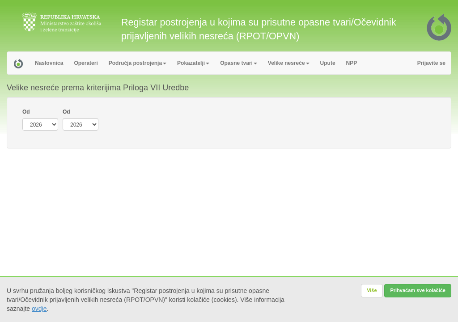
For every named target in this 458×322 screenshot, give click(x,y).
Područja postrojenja (137, 63)
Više (372, 290)
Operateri (86, 63)
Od (26, 112)
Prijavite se (431, 63)
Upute (327, 63)
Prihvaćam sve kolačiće (417, 290)
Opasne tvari (238, 63)
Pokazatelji (193, 63)
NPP (351, 63)
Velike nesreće (289, 63)
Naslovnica (49, 63)
